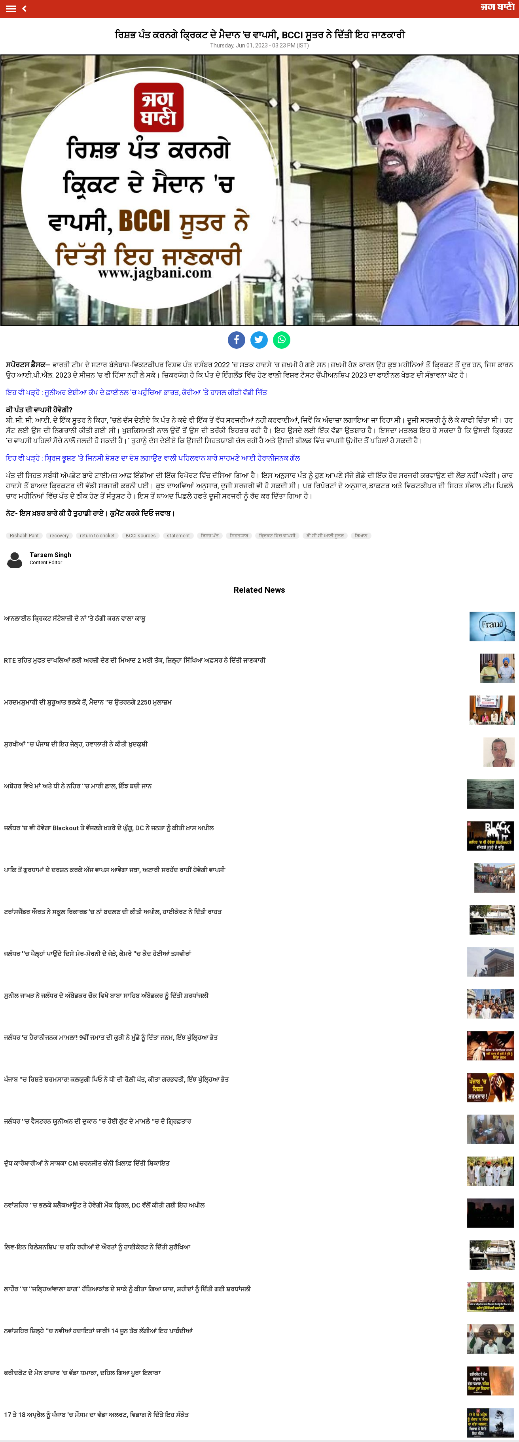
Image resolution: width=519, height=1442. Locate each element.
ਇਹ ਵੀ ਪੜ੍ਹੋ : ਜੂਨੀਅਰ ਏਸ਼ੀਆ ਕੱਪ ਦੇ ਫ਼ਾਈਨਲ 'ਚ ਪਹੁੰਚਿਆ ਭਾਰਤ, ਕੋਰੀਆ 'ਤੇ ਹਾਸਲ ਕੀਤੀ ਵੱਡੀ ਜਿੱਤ (136, 392)
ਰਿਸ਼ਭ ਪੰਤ (210, 536)
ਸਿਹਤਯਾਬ (239, 536)
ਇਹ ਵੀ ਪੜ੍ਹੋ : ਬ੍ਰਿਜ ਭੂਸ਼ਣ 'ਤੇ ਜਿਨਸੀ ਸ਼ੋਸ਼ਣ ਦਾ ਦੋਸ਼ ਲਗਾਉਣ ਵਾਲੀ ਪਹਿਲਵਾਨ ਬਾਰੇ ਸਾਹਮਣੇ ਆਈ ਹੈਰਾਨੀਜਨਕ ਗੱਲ (153, 458)
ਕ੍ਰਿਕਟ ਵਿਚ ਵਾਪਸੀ (277, 536)
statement (178, 536)
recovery (59, 536)
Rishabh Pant (24, 536)
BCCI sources (141, 536)
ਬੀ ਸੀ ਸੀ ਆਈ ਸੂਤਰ (325, 536)
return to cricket (97, 536)
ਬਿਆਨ (361, 536)
